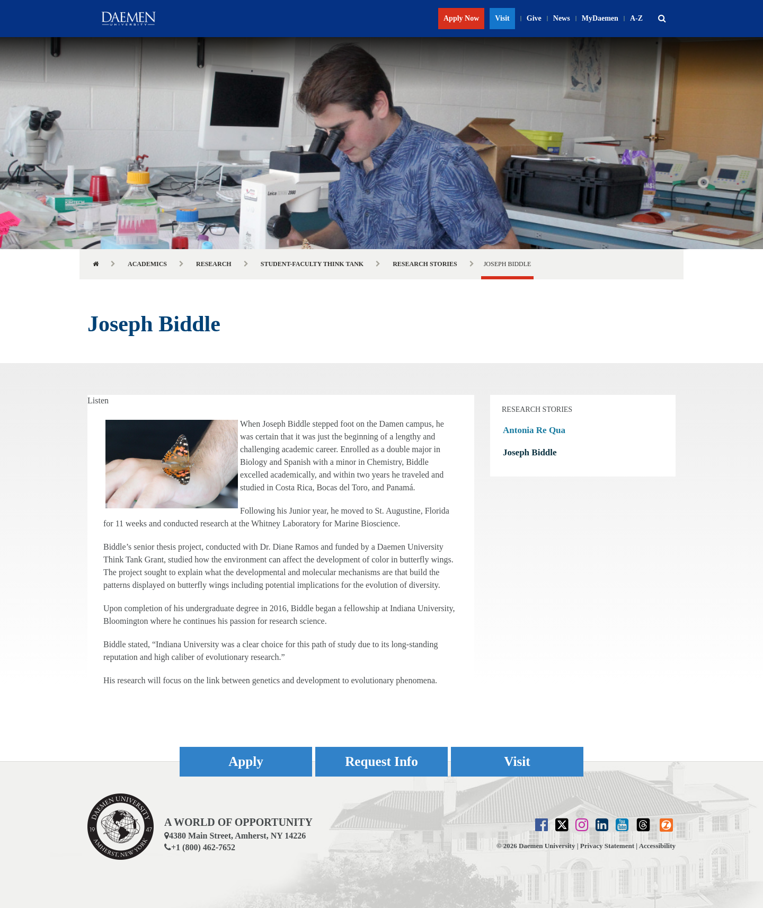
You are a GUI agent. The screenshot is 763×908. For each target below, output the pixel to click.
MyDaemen (600, 18)
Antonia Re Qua (534, 430)
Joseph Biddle (530, 452)
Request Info (381, 761)
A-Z (636, 18)
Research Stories (425, 264)
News (561, 18)
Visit (502, 18)
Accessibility (657, 846)
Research (214, 264)
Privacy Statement (607, 846)
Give (534, 18)
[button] (661, 18)
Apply (246, 761)
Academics (147, 264)
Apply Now (461, 18)
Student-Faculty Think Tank (312, 264)
